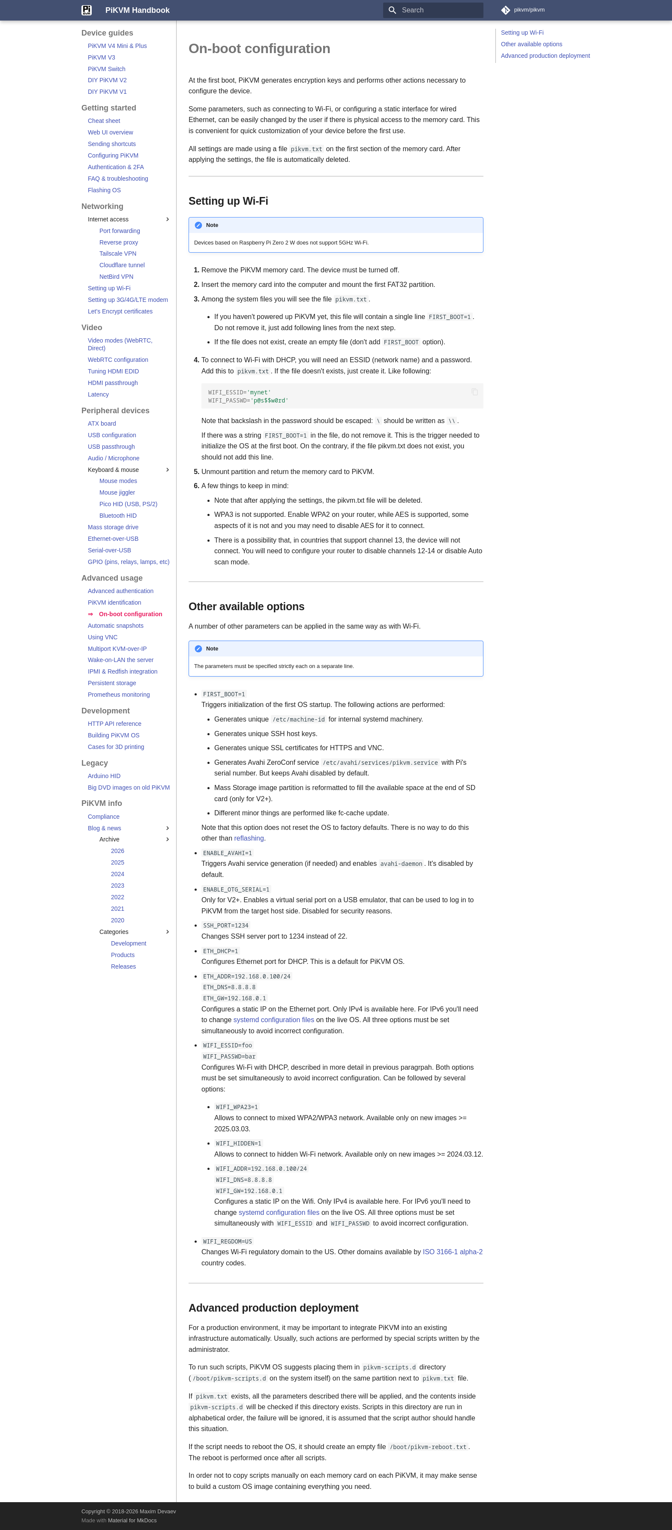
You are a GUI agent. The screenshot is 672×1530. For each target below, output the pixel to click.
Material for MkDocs (132, 1520)
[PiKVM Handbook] (86, 10)
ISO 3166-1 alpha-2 (453, 1252)
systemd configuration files (274, 1019)
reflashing (249, 838)
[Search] (433, 10)
